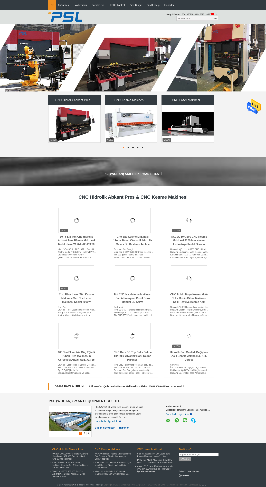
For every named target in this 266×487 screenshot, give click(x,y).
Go (215, 18)
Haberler (169, 5)
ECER (204, 485)
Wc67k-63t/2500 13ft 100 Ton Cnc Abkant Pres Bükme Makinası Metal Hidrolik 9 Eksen (68, 474)
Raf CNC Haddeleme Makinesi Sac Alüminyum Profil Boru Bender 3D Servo (132, 298)
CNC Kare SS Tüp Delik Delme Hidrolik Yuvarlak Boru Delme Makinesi (133, 356)
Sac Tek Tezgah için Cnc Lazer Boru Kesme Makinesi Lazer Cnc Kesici (153, 455)
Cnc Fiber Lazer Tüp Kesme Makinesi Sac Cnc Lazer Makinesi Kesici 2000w (76, 298)
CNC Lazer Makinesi (186, 100)
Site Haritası (193, 471)
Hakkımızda (80, 5)
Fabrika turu (98, 5)
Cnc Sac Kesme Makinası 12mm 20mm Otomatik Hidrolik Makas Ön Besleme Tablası (132, 240)
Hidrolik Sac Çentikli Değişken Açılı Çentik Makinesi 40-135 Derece (189, 356)
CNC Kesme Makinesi (129, 100)
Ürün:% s (63, 5)
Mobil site (184, 475)
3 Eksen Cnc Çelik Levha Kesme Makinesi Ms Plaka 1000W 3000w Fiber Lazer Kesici (136, 386)
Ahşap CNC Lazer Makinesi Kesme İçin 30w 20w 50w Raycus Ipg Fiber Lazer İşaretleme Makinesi (155, 469)
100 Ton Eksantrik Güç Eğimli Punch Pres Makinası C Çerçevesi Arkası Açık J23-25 (76, 356)
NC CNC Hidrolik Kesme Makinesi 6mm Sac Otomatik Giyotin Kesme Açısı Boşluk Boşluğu (113, 456)
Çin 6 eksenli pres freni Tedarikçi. (88, 485)
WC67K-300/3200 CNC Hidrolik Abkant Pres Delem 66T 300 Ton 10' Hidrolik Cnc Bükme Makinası (70, 456)
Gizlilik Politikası (64, 485)
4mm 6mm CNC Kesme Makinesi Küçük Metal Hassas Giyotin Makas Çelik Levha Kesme (113, 465)
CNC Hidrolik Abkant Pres (72, 100)
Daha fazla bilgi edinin (108, 421)
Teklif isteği (153, 5)
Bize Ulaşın (135, 5)
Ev (52, 5)
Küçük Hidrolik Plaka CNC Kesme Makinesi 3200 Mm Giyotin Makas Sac (112, 472)
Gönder (185, 459)
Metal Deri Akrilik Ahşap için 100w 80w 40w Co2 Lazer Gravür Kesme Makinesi (155, 461)
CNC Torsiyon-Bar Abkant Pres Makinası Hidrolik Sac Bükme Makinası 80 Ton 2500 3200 (70, 465)
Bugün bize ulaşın (105, 427)
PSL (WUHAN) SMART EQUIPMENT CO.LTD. (84, 401)
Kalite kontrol (117, 5)
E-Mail (182, 471)
